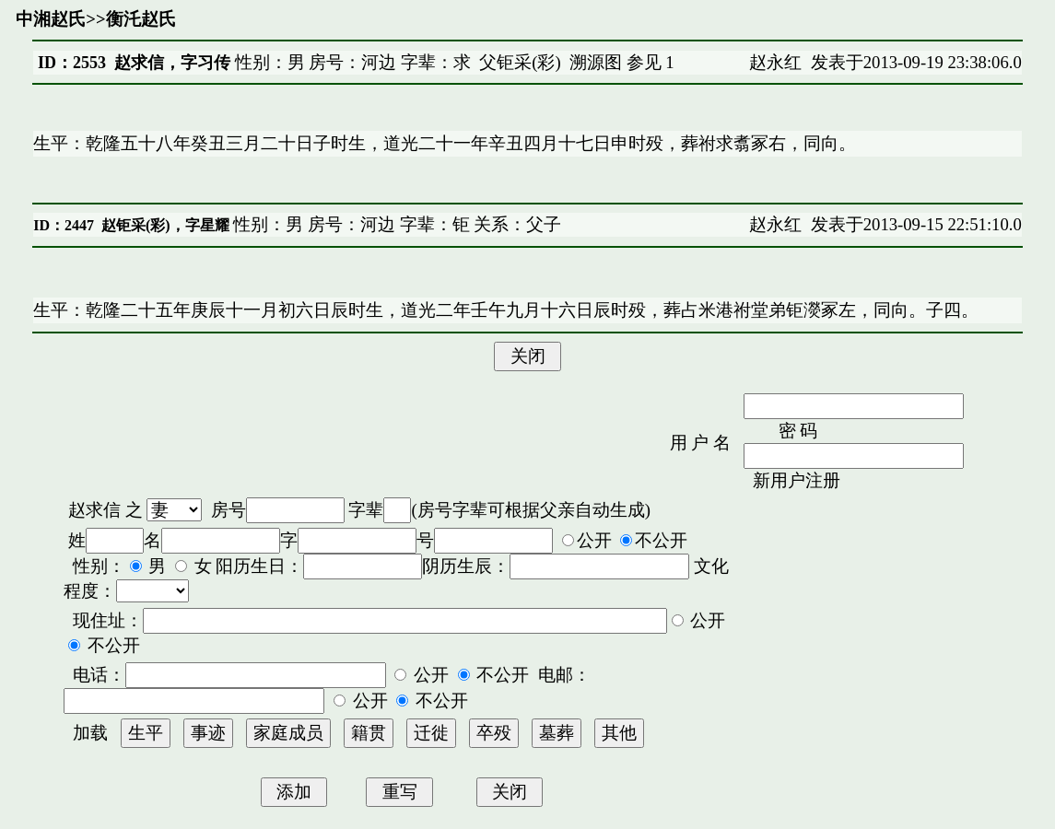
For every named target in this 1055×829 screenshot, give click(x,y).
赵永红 (775, 62)
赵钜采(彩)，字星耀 (165, 225)
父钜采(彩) (519, 62)
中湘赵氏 (51, 19)
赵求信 (94, 510)
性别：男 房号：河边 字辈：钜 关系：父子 (395, 224)
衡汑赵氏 (141, 19)
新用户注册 (796, 480)
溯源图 (595, 62)
